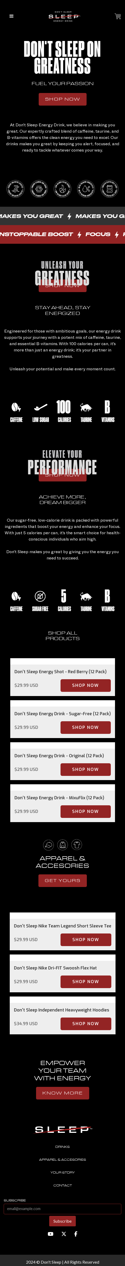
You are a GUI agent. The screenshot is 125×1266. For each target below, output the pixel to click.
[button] (11, 16)
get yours (63, 880)
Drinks (62, 1147)
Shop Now (62, 99)
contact (62, 1185)
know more (62, 1093)
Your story (63, 1172)
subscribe (15, 1200)
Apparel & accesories (62, 1159)
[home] (62, 16)
